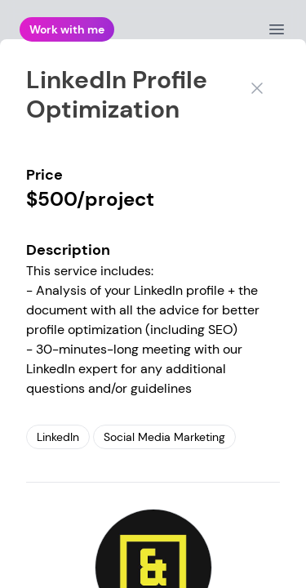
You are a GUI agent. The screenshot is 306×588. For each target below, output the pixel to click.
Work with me (66, 29)
